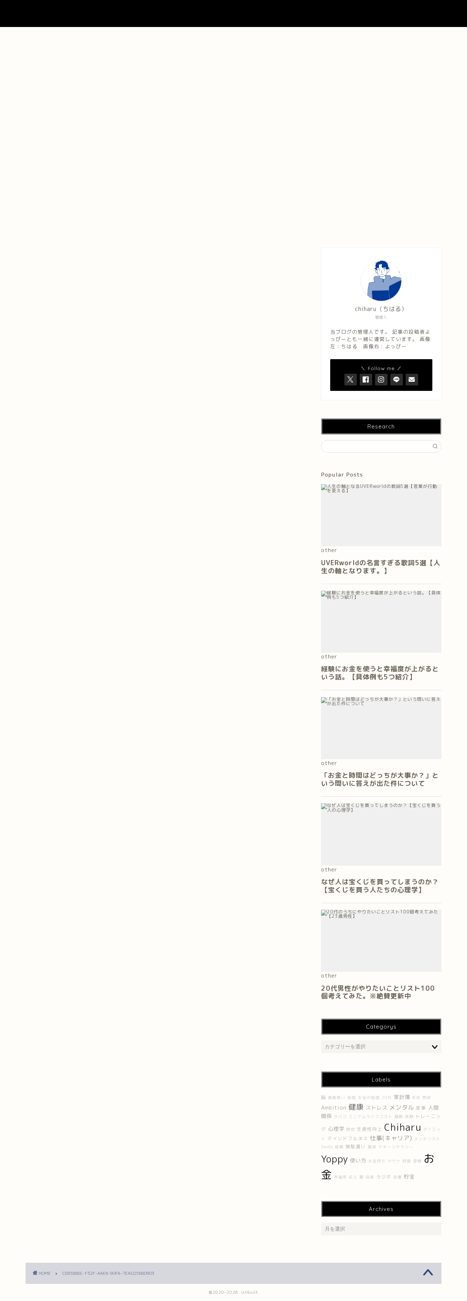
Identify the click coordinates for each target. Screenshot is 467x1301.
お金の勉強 (369, 1097)
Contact (317, 36)
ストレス (376, 1107)
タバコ (340, 1116)
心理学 (336, 1129)
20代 (387, 1097)
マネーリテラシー (395, 1146)
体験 (409, 1116)
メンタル (401, 1107)
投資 (370, 1177)
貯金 (409, 1176)
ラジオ (383, 1177)
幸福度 (340, 1177)
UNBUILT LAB (233, 13)
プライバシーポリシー (400, 36)
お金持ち (377, 1161)
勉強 (351, 1097)
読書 (397, 1177)
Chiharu (402, 1127)
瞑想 (350, 1129)
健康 (356, 1107)
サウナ (394, 1161)
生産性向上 (369, 1129)
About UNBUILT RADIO (233, 36)
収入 (353, 1177)
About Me (149, 36)
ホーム (66, 36)
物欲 (426, 1097)
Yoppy (334, 1158)
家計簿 (402, 1097)
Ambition (334, 1107)
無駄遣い (356, 1146)
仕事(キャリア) (391, 1138)
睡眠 (398, 1116)
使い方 (358, 1160)
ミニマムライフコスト (371, 1116)
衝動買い (337, 1097)
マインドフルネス (347, 1138)
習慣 (417, 1161)
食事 (421, 1108)
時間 (406, 1161)
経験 (339, 1146)
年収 (416, 1097)
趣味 (372, 1146)
